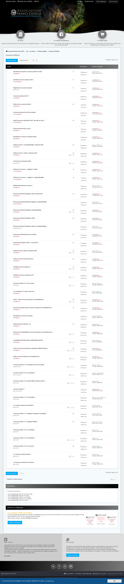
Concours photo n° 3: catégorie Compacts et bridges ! (30, 413)
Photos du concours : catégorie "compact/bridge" (28, 177)
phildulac (96, 251)
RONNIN (96, 340)
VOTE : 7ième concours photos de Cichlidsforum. (28, 299)
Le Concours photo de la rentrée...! (24, 462)
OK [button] (114, 581)
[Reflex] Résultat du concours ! (22, 185)
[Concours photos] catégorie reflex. (24, 218)
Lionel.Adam (97, 422)
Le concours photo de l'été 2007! (23, 405)
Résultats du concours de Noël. (23, 315)
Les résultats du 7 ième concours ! (24, 291)
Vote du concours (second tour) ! (23, 258)
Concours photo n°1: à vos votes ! (23, 283)
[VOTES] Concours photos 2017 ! (23, 79)
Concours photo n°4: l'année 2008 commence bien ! (29, 381)
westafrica (97, 291)
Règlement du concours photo (22, 88)
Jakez (95, 381)
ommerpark (97, 316)
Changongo (18, 374)
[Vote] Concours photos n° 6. (22, 324)
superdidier (97, 145)
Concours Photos (13, 55)
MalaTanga (97, 283)
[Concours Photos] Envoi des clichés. (25, 234)
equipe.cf (17, 163)
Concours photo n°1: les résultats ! (24, 438)
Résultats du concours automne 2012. (25, 136)
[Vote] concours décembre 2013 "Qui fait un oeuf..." (29, 120)
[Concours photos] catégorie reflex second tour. (28, 193)
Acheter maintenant (73, 555)
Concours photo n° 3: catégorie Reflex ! (25, 421)
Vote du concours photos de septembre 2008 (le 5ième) (30, 348)
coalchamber (18, 391)
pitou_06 (96, 365)
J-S (95, 438)
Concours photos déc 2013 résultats (24, 112)
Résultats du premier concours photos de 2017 (27, 71)
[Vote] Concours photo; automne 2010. (25, 250)
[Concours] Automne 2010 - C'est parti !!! (26, 242)
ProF (95, 430)
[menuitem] (25, 1)
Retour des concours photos (22, 104)
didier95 (96, 405)
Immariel (96, 185)
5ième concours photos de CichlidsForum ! (26, 356)
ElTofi (95, 226)
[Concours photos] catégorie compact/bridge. (27, 210)
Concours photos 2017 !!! (21, 96)
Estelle (17, 89)
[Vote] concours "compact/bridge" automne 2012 (28, 144)
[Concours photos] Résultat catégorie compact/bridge (30, 202)
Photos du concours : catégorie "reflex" (25, 169)
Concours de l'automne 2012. (22, 161)
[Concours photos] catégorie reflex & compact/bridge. (30, 226)
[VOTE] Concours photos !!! (21, 267)
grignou (96, 324)
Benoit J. (17, 73)
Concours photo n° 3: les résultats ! (24, 397)
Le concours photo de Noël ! (22, 454)
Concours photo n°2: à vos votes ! (23, 446)
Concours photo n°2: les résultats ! (24, 429)
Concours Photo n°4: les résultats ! (24, 373)
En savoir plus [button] (49, 581)
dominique (97, 413)
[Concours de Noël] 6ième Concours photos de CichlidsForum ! (33, 332)
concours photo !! (18, 389)
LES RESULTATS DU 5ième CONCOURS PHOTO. (28, 340)
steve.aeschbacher (99, 397)
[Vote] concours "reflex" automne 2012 (25, 153)
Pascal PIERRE (98, 373)
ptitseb (96, 202)
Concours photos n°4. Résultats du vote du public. (29, 364)
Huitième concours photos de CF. (23, 275)
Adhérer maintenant (15, 522)
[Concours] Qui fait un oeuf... (22, 128)
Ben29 (96, 72)
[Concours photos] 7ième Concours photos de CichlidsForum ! (32, 307)
